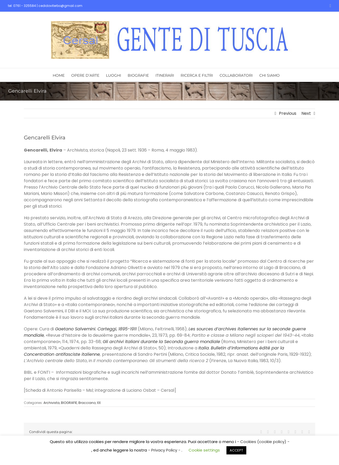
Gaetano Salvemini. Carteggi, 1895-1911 (96, 329)
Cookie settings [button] (204, 450)
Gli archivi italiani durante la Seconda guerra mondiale (161, 342)
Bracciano (87, 402)
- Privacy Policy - (164, 450)
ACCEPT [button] (236, 450)
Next (306, 113)
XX (99, 402)
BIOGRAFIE (69, 402)
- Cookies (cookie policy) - (263, 441)
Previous (287, 113)
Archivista (51, 402)
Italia (203, 348)
